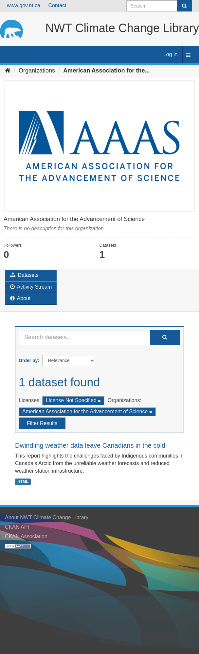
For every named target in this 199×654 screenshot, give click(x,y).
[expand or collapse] (188, 56)
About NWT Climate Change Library (46, 517)
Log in (170, 54)
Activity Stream (31, 287)
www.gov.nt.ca (23, 5)
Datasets (24, 275)
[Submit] (184, 5)
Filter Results (42, 423)
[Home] (7, 70)
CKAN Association (26, 536)
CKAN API (17, 527)
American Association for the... (106, 70)
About (20, 298)
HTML (22, 481)
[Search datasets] (159, 5)
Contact (57, 5)
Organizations (37, 70)
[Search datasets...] (84, 337)
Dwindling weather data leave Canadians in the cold (90, 445)
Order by (28, 360)
